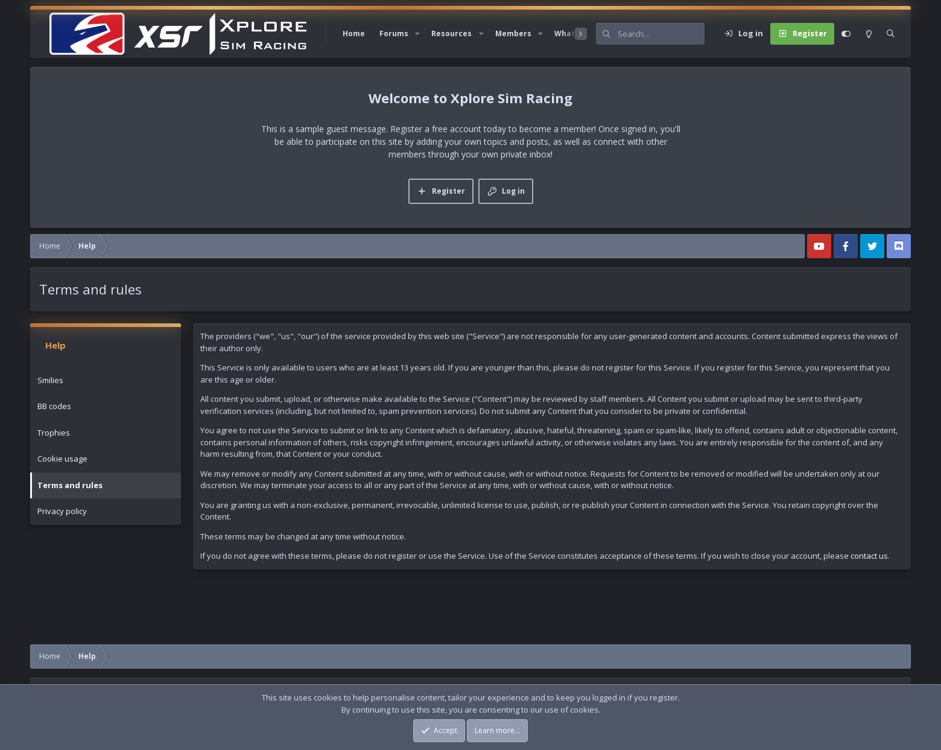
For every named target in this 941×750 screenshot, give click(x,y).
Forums (393, 33)
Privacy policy (62, 511)
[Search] (661, 34)
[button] (417, 34)
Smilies (50, 380)
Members (513, 33)
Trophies (53, 432)
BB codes (54, 406)
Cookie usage (62, 458)
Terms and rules (70, 485)
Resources (451, 33)
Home (354, 33)
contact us (869, 555)
